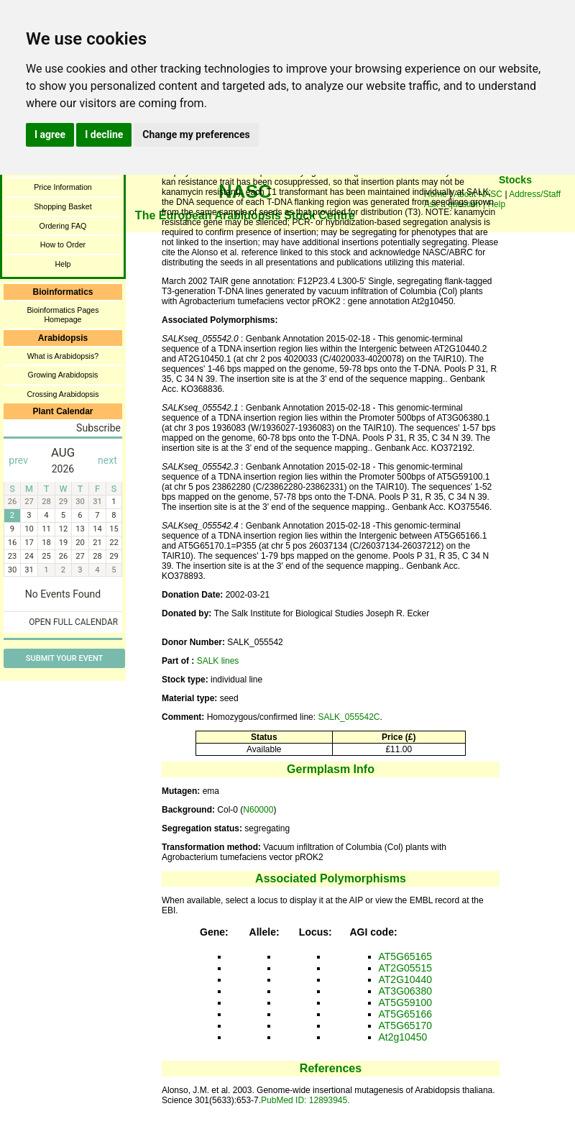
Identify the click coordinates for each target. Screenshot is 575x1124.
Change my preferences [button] (195, 134)
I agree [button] (49, 134)
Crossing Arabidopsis (62, 394)
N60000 (258, 810)
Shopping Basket (63, 206)
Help (63, 264)
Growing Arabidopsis (63, 374)
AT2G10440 (405, 979)
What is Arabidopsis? (63, 356)
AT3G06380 (405, 991)
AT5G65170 (405, 1025)
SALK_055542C (349, 717)
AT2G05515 (405, 968)
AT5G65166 (405, 1014)
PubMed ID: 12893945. (305, 1100)
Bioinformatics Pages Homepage (62, 315)
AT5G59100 (405, 1002)
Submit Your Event (64, 658)
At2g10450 (403, 1037)
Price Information (63, 187)
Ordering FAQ (63, 225)
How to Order (63, 244)
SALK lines (218, 661)
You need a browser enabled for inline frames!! (515, 201)
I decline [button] (104, 134)
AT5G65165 (405, 956)
